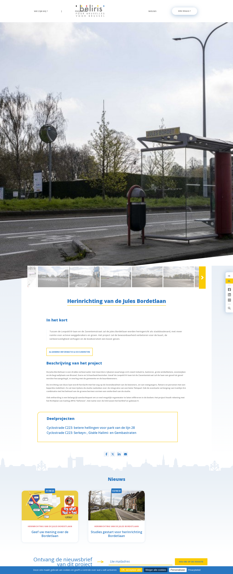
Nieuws (152, 11)
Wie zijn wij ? (41, 11)
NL (229, 281)
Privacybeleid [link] (194, 570)
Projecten (80, 11)
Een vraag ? (184, 11)
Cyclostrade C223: (91, 433)
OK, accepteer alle (131, 570)
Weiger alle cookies (155, 570)
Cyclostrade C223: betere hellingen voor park (91, 428)
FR (229, 276)
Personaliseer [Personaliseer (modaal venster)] (178, 570)
